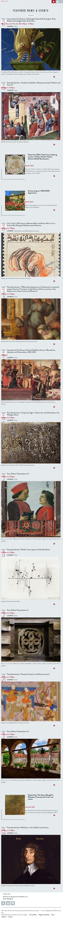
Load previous (31, 21)
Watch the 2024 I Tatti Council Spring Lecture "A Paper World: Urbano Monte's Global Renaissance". (42, 162)
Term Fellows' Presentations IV (18, 737)
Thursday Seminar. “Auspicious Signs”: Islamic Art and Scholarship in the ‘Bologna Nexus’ (33, 420)
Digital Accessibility (44, 921)
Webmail (4, 923)
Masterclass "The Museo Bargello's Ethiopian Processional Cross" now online (41, 803)
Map (53, 921)
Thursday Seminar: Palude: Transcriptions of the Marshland (28, 555)
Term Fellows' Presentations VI (18, 480)
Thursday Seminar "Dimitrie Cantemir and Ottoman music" (28, 680)
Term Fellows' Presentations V (17, 616)
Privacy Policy (33, 921)
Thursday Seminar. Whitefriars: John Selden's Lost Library (27, 833)
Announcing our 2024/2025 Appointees (39, 198)
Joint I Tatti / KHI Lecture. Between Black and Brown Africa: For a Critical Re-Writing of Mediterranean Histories (31, 230)
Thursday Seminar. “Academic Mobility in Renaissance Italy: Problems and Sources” (33, 90)
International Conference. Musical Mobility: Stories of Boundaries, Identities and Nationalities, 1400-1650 (31, 357)
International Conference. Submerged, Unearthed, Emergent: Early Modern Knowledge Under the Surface (31, 26)
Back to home (4, 1)
